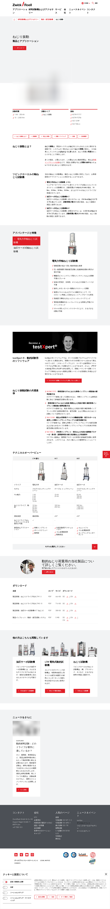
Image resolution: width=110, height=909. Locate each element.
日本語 (86, 3)
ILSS (57, 833)
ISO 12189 (51, 417)
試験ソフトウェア (61, 136)
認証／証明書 (39, 825)
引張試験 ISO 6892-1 (63, 823)
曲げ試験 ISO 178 (62, 825)
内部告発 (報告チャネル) (43, 823)
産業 (57, 817)
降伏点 (58, 839)
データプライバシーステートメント (26, 860)
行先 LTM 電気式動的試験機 (57, 691)
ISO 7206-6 (51, 432)
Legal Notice (45, 860)
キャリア (37, 833)
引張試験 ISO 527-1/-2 (64, 820)
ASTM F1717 (51, 391)
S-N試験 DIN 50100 (63, 831)
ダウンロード (20, 48)
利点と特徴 (46, 136)
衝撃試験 (59, 828)
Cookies (17, 863)
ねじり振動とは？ (21, 136)
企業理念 (37, 820)
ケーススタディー (83, 831)
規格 (73, 136)
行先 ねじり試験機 (82, 691)
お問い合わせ (49, 572)
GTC (35, 817)
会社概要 (37, 828)
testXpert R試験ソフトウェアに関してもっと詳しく (64, 380)
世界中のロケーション (42, 831)
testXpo (79, 820)
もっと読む (23, 789)
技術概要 (83, 136)
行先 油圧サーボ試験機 (27, 691)
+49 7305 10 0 (17, 827)
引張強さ (59, 836)
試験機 (35, 136)
